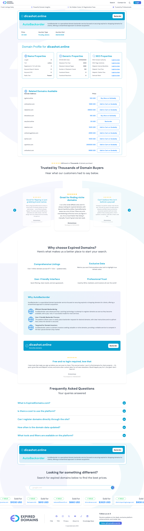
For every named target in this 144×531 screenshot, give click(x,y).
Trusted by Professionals (122, 7)
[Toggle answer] (124, 403)
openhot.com (28, 145)
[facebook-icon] (56, 516)
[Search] (112, 487)
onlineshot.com (29, 104)
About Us (76, 521)
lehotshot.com (29, 116)
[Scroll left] (14, 210)
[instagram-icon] (63, 516)
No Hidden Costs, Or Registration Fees (82, 7)
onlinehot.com (29, 150)
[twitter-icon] (69, 516)
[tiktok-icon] (81, 516)
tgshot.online (28, 98)
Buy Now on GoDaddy (108, 98)
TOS (58, 521)
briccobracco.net (91, 502)
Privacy (66, 521)
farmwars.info (31, 502)
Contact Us (122, 3)
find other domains (35, 348)
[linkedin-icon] (87, 516)
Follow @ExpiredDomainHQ (110, 523)
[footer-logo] (24, 518)
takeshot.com (28, 110)
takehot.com (28, 127)
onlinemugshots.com (31, 133)
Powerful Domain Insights (41, 7)
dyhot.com (28, 139)
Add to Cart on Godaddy (108, 104)
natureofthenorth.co (60, 502)
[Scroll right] (129, 210)
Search (112, 3)
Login (137, 3)
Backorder (108, 121)
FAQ (51, 521)
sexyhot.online (29, 121)
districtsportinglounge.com (125, 502)
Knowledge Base (88, 521)
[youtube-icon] (75, 516)
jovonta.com (4, 502)
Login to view (116, 60)
